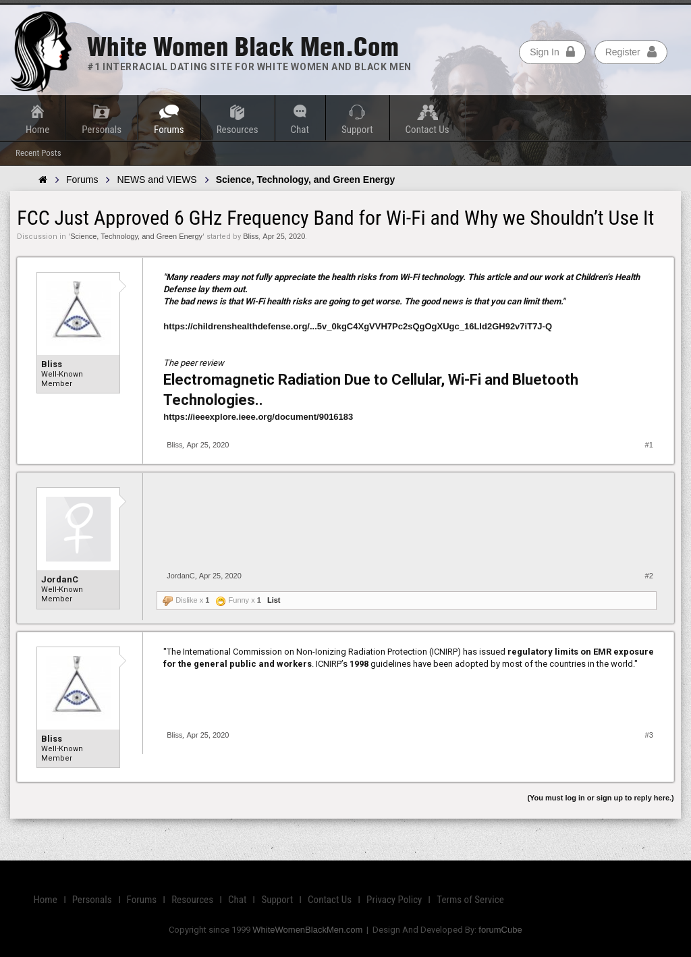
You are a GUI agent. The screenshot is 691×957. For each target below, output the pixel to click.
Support (357, 130)
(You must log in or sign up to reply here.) (600, 798)
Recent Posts (38, 153)
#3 (649, 735)
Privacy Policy (394, 899)
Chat (300, 130)
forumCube (500, 930)
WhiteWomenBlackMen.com (307, 930)
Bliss (250, 236)
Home (37, 130)
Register (631, 52)
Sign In (552, 52)
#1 (649, 445)
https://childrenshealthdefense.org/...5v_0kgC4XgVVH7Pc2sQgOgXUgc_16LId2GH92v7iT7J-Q (357, 326)
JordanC (59, 579)
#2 (649, 576)
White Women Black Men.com (243, 47)
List (274, 600)
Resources (237, 130)
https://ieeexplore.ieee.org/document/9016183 (258, 417)
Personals (101, 130)
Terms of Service (470, 899)
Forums (169, 130)
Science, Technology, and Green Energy (136, 236)
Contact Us (427, 130)
